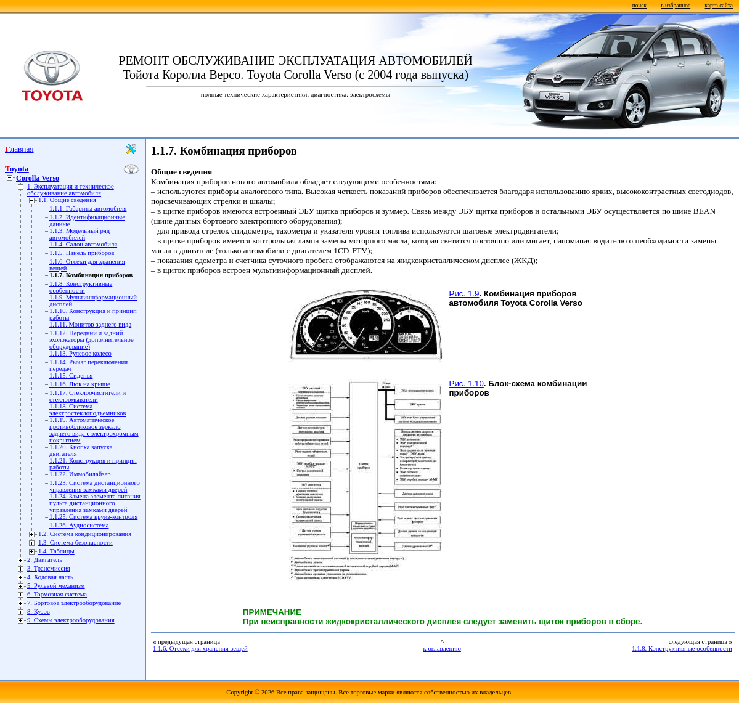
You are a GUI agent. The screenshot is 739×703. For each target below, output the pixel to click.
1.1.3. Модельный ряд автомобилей (79, 234)
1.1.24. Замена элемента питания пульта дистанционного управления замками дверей (95, 503)
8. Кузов (38, 611)
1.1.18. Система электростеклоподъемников (87, 410)
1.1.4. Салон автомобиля (83, 244)
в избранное (675, 5)
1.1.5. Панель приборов (82, 253)
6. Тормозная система (57, 594)
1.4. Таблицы (56, 551)
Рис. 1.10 (466, 383)
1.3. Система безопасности (75, 542)
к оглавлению (442, 648)
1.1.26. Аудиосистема (78, 525)
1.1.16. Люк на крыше (79, 384)
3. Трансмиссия (48, 568)
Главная (19, 148)
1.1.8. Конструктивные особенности (80, 287)
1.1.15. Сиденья (70, 375)
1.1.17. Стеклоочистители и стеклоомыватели (87, 396)
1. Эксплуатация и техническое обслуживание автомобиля (70, 190)
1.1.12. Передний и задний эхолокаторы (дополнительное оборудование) (91, 340)
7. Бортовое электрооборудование (74, 602)
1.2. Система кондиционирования (84, 533)
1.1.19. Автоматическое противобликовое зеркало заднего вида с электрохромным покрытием (94, 430)
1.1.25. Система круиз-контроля (93, 516)
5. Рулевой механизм (56, 585)
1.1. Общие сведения (67, 200)
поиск (639, 5)
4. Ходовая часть (50, 577)
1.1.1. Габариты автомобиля (87, 208)
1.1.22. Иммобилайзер (80, 474)
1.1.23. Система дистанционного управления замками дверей (94, 486)
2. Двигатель (44, 559)
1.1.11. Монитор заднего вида (90, 324)
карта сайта (719, 5)
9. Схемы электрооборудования (71, 620)
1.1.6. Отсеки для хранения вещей (200, 648)
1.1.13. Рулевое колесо (80, 353)
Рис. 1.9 (464, 293)
